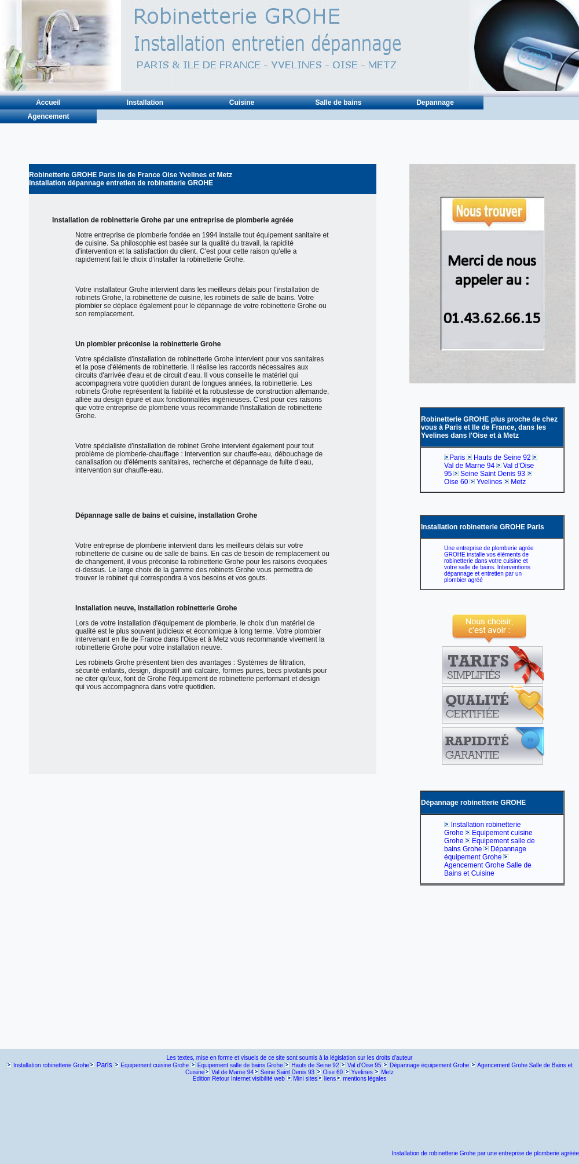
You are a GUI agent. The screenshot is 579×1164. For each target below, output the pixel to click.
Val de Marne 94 (469, 466)
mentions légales (364, 1078)
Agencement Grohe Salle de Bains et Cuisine (488, 869)
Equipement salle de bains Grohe (240, 1065)
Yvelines (490, 482)
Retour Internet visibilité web (248, 1078)
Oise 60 (456, 482)
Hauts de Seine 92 (502, 457)
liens (330, 1078)
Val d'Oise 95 (364, 1065)
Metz (518, 482)
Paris (457, 457)
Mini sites (305, 1078)
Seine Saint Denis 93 (492, 474)
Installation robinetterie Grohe (51, 1065)
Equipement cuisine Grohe (154, 1065)
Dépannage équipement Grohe (485, 853)
